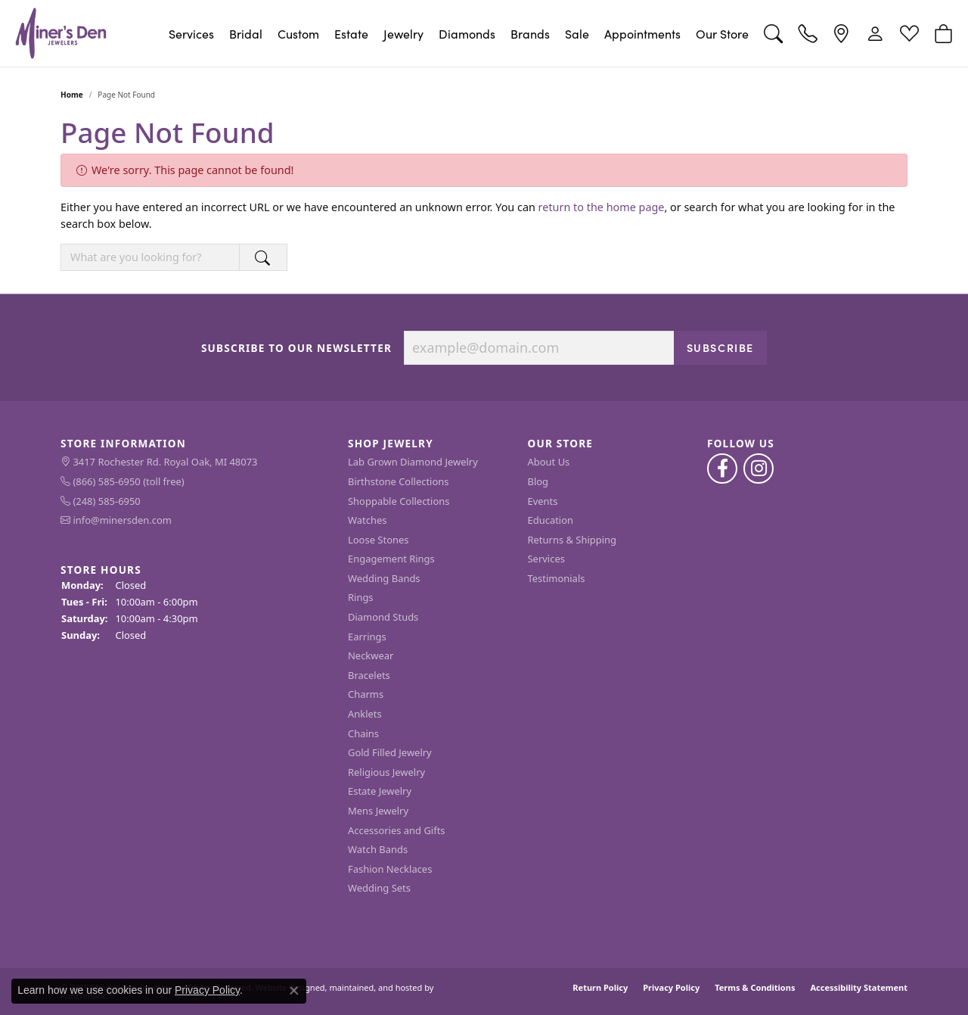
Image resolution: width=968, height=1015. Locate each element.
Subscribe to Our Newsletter (296, 347)
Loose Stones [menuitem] (378, 539)
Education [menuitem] (551, 520)
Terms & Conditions (755, 987)
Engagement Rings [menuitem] (391, 559)
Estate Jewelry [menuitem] (379, 791)
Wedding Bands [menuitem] (384, 578)
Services (191, 33)
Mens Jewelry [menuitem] (378, 811)
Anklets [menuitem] (365, 714)
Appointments (642, 33)
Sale (577, 33)
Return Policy (600, 987)
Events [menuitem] (543, 500)
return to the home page (601, 207)
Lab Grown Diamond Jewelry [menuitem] (413, 462)
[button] (196, 443)
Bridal (245, 33)
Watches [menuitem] (367, 520)
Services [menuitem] (546, 559)
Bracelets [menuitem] (369, 675)
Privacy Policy (671, 987)
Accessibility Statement (859, 987)
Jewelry (403, 33)
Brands (530, 33)
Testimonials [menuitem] (556, 578)
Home (71, 94)
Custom (298, 33)
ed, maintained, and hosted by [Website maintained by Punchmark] (374, 987)
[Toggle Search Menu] (773, 33)
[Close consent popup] (294, 990)
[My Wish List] (909, 33)
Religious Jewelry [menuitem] (386, 772)
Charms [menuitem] (365, 694)
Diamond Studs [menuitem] (383, 617)
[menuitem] (196, 462)
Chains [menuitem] (363, 733)
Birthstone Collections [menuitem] (398, 481)
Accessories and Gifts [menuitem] (396, 830)
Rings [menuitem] (361, 597)
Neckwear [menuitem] (370, 655)
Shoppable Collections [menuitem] (398, 500)
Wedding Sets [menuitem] (379, 888)
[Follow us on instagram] (758, 468)
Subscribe (720, 346)
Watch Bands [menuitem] (378, 849)
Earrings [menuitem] (367, 636)
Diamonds (467, 33)
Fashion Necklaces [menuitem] (390, 868)
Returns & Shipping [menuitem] (572, 539)
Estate (351, 33)
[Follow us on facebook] (722, 468)
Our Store (722, 33)
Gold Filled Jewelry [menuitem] (390, 752)
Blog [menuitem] (538, 481)
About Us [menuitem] (549, 462)
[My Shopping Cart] (943, 33)
